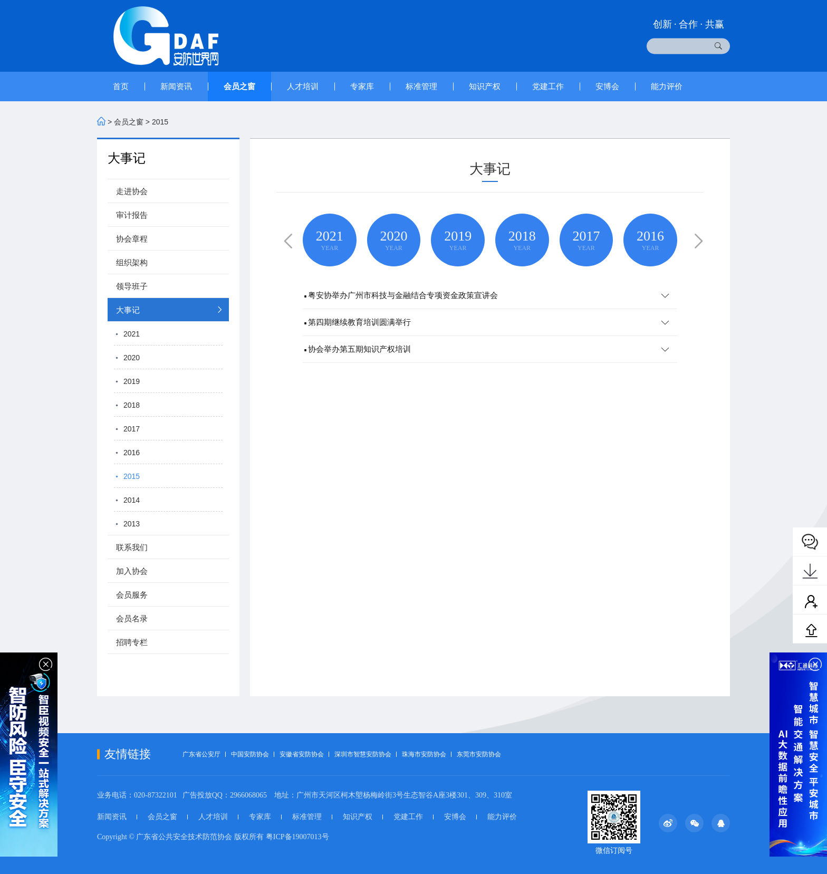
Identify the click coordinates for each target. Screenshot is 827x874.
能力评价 (666, 86)
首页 (121, 86)
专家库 (362, 86)
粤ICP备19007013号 (297, 837)
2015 (160, 122)
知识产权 (485, 86)
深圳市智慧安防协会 (362, 754)
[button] (286, 239)
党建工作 (548, 86)
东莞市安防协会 (479, 754)
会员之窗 (239, 86)
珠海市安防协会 (424, 754)
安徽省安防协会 (302, 754)
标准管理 (421, 86)
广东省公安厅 (201, 754)
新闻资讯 (176, 86)
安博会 (607, 86)
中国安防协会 (250, 754)
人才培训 (303, 86)
